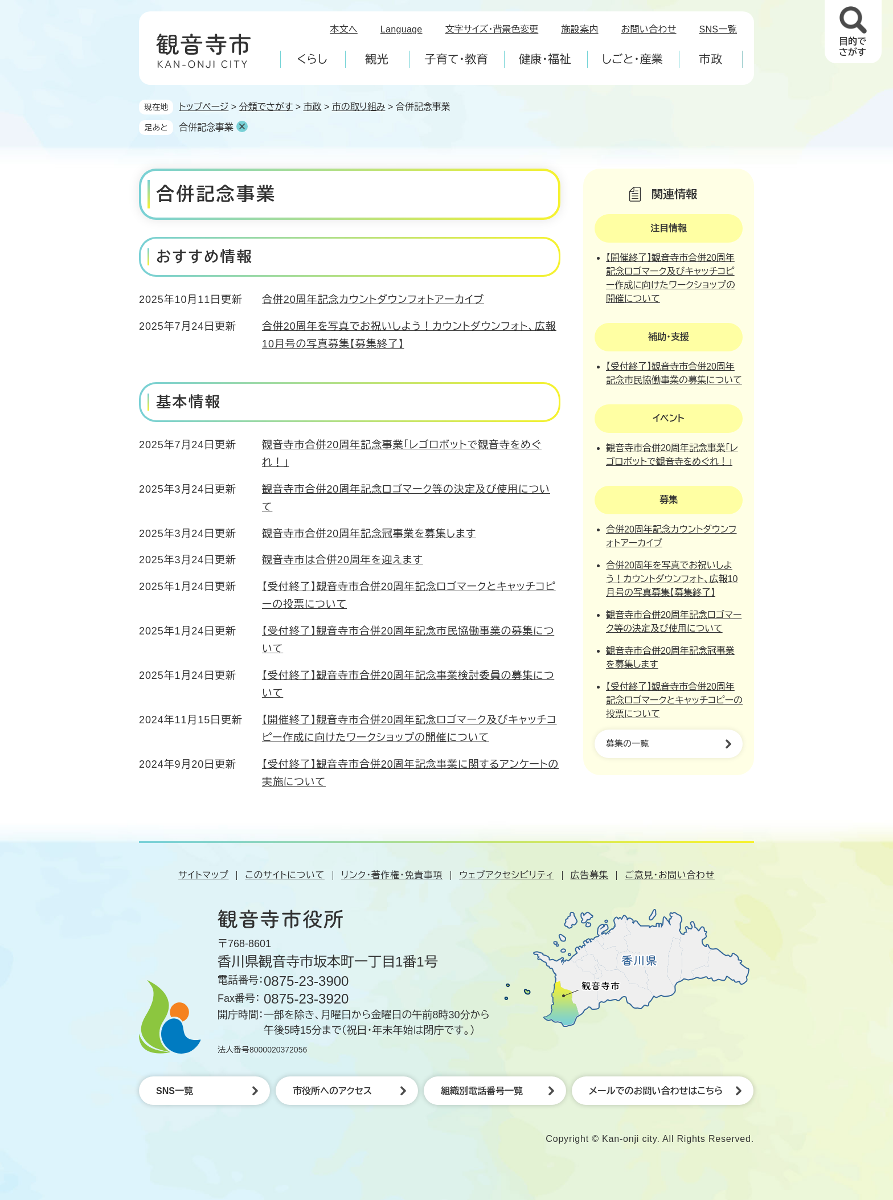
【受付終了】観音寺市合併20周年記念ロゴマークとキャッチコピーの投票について (674, 700)
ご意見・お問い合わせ (670, 875)
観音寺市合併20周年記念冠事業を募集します (369, 533)
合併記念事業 (206, 127)
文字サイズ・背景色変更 (492, 29)
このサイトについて (284, 875)
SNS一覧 (718, 29)
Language (401, 29)
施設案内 (579, 29)
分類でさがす (266, 107)
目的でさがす (852, 46)
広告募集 (590, 875)
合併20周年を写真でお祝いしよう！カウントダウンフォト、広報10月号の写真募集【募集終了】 (672, 578)
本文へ (344, 29)
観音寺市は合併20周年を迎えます (342, 560)
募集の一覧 (627, 743)
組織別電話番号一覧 (482, 1091)
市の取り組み (359, 107)
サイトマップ (203, 875)
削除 (242, 126)
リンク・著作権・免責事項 (392, 875)
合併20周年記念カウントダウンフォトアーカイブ (373, 299)
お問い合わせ (649, 29)
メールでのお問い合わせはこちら (656, 1091)
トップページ (203, 107)
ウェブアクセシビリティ (506, 875)
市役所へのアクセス (332, 1091)
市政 (312, 107)
